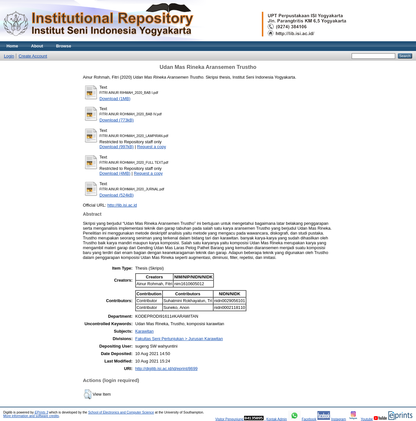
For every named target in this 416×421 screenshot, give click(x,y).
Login (9, 56)
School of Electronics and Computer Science (121, 412)
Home (12, 46)
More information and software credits (31, 416)
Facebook (309, 419)
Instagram (338, 419)
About (37, 46)
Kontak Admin (276, 419)
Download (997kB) (116, 146)
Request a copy (151, 146)
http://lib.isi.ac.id (122, 205)
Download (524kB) (116, 195)
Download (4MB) (114, 173)
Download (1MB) (114, 98)
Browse (63, 46)
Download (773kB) (116, 120)
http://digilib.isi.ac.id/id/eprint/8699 (166, 368)
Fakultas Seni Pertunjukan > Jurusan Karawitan (179, 338)
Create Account (33, 56)
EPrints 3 (41, 412)
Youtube (367, 419)
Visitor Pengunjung (229, 419)
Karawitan (144, 331)
